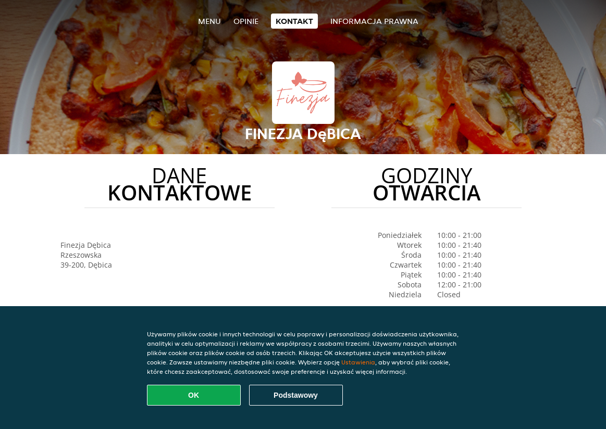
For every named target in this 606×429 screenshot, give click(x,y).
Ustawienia (358, 362)
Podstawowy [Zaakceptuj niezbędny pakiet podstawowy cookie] (296, 395)
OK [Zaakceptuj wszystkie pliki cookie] (193, 395)
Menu (209, 21)
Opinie (245, 21)
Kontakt (294, 21)
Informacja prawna (374, 21)
